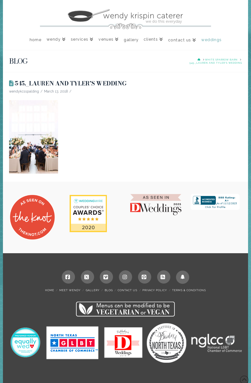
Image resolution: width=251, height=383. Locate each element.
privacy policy (154, 290)
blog (109, 290)
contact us (127, 290)
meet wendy (70, 290)
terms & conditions (189, 290)
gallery (93, 290)
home (49, 290)
